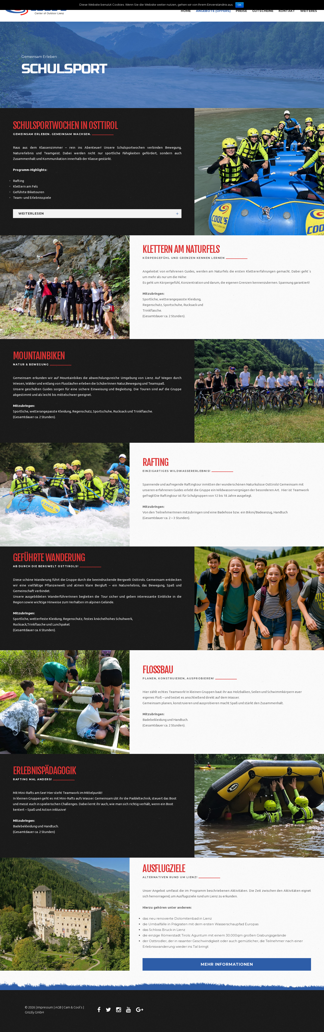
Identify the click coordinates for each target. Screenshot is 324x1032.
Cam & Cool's (73, 1007)
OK (239, 4)
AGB (58, 1007)
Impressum (45, 1007)
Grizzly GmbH (34, 1012)
